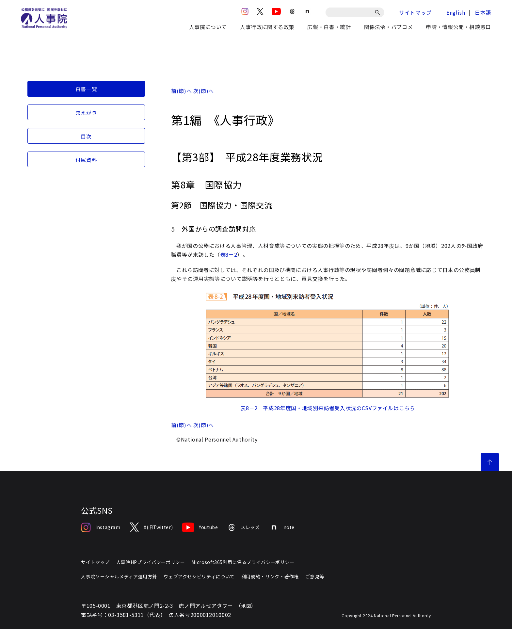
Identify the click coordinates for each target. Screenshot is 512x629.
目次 (86, 136)
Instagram (100, 527)
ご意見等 (315, 576)
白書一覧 (86, 89)
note (282, 527)
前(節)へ (181, 91)
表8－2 (228, 254)
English (455, 12)
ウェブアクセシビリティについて (199, 576)
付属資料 (86, 160)
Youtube (200, 527)
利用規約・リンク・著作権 (270, 576)
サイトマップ (415, 12)
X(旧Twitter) (151, 527)
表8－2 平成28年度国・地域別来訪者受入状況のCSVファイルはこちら (327, 408)
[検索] (378, 12)
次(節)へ (203, 91)
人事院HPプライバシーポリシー (150, 562)
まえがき (86, 113)
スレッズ (243, 527)
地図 (246, 606)
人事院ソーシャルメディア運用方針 (119, 576)
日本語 (483, 12)
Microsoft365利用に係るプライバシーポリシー (242, 562)
